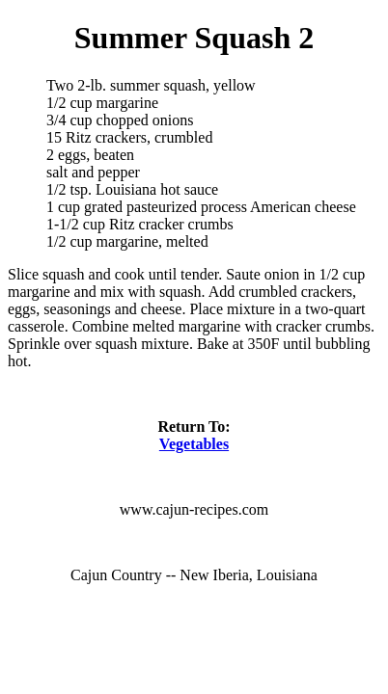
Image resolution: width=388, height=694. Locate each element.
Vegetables (194, 444)
